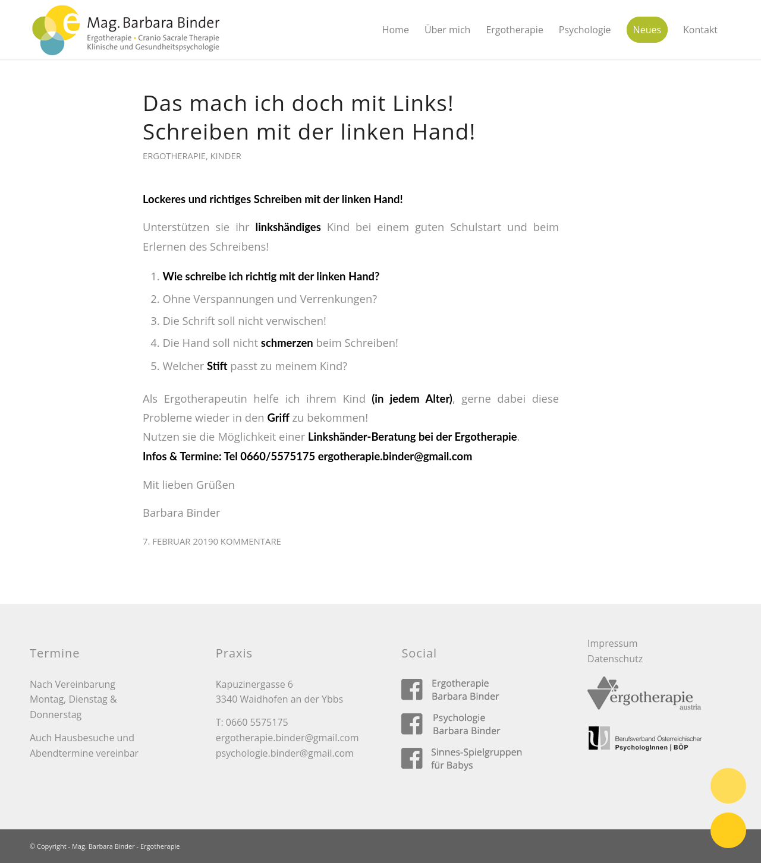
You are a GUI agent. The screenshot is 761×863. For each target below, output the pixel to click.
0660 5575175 (257, 722)
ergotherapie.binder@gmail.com (287, 737)
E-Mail (728, 830)
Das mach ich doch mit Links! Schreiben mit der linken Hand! (309, 117)
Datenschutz (615, 658)
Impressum (612, 643)
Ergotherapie (174, 156)
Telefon (728, 786)
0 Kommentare (247, 541)
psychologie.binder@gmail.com (285, 753)
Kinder (225, 156)
